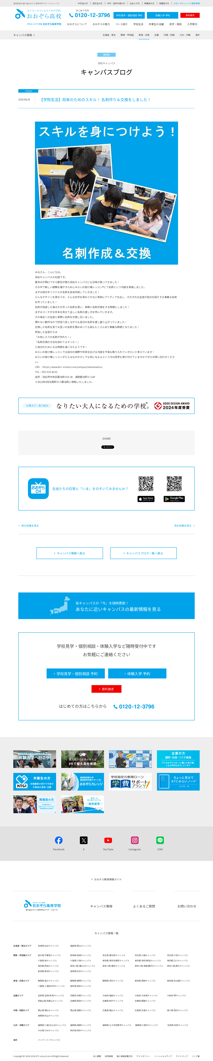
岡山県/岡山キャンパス (48, 1010)
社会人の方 (135, 3)
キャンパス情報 (22, 35)
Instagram (135, 849)
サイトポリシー (143, 1056)
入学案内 (192, 24)
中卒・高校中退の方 (116, 3)
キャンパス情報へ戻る (71, 553)
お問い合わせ (186, 906)
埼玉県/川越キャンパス (145, 955)
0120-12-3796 (89, 16)
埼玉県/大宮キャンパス (177, 955)
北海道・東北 (109, 34)
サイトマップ (182, 1056)
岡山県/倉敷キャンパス (80, 1010)
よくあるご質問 (144, 906)
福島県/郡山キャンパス (80, 945)
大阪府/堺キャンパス (176, 995)
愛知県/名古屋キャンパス (178, 980)
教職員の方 (149, 3)
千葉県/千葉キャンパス (80, 960)
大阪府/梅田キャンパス (113, 995)
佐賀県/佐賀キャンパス (177, 1025)
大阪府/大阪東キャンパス (146, 995)
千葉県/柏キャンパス (47, 960)
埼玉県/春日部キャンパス (114, 955)
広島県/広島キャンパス (145, 1010)
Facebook (59, 849)
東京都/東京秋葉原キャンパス (116, 960)
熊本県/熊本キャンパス (80, 1030)
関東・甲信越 (127, 34)
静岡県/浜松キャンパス (113, 980)
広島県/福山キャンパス (113, 1010)
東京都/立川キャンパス (177, 960)
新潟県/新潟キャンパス (48, 971)
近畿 (156, 34)
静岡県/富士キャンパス (48, 980)
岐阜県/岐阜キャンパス (80, 985)
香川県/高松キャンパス (177, 1010)
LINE (160, 849)
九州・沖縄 (185, 34)
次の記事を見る (183, 525)
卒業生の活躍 (156, 24)
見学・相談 (175, 24)
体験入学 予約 (162, 15)
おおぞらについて (77, 24)
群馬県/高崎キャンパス (80, 955)
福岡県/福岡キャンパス (80, 1025)
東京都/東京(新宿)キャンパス (148, 960)
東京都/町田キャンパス (48, 965)
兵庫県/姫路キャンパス (145, 1000)
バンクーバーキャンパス (49, 1039)
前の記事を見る (30, 525)
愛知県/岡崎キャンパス (145, 980)
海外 (197, 34)
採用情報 (109, 1056)
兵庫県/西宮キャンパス (80, 1000)
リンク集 (196, 1056)
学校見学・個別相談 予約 (129, 15)
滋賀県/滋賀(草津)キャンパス (51, 995)
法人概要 (97, 1056)
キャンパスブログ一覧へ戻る (144, 553)
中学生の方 (83, 3)
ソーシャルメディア (163, 1056)
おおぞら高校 (38, 17)
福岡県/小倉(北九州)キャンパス (52, 1025)
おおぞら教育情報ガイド (108, 879)
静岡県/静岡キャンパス (80, 980)
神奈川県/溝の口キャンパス (82, 965)
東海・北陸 (144, 34)
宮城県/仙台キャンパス (48, 945)
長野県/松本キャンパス (80, 971)
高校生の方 (98, 3)
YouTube (108, 849)
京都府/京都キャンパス (80, 995)
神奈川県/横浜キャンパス (114, 965)
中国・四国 (169, 34)
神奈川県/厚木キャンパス (178, 965)
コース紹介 (121, 24)
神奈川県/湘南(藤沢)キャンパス (149, 965)
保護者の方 (164, 3)
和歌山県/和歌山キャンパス (50, 1000)
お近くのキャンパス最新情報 (187, 3)
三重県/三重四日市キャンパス (51, 985)
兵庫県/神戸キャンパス (113, 1000)
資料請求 (190, 15)
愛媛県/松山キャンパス (48, 1015)
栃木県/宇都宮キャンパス (49, 955)
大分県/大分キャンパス (48, 1030)
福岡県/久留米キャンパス (146, 1025)
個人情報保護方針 (125, 1056)
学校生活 (138, 24)
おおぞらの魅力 (101, 24)
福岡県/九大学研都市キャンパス (117, 1025)
